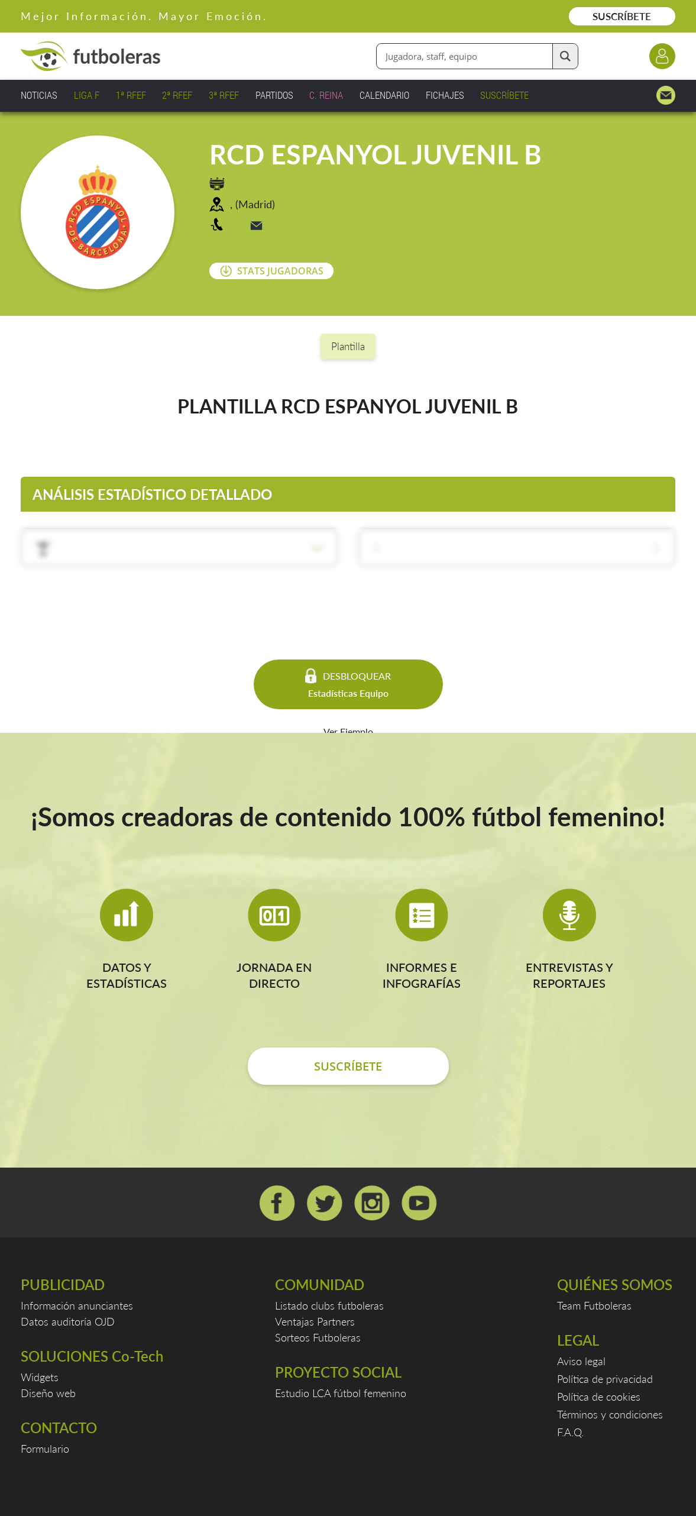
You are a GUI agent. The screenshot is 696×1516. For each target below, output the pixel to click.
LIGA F (86, 95)
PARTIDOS (274, 95)
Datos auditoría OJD (68, 1321)
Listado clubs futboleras (329, 1305)
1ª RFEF (131, 95)
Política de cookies (598, 1396)
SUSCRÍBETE (622, 16)
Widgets (40, 1377)
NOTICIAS (39, 95)
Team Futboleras (594, 1305)
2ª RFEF (177, 95)
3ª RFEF (224, 95)
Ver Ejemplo (348, 731)
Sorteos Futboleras (318, 1337)
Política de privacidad (605, 1378)
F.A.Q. (570, 1432)
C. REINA (326, 95)
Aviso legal (581, 1361)
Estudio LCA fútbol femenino (340, 1392)
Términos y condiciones (610, 1414)
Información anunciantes (77, 1305)
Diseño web (48, 1392)
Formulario (45, 1448)
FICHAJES (445, 95)
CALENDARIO (384, 95)
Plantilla (348, 346)
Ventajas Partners (315, 1321)
